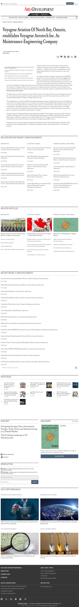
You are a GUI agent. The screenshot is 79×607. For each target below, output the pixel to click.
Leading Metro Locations (7, 591)
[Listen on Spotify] (19, 457)
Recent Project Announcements (13, 22)
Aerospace (5, 144)
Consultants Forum (6, 3)
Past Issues (75, 421)
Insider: (17, 469)
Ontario (65, 78)
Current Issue (5, 574)
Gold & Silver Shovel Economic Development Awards (13, 586)
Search (44, 14)
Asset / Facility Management (47, 571)
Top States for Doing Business (8, 593)
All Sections (76, 17)
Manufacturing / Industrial (64, 144)
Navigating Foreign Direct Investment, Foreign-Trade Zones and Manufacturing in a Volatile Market (19, 429)
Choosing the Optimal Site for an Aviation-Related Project (18, 73)
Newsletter (5, 571)
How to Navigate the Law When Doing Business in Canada (19, 78)
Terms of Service (52, 605)
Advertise (14, 3)
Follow (35, 14)
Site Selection (44, 575)
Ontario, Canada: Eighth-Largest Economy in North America (19, 80)
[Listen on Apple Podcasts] (19, 454)
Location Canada (33, 144)
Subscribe (70, 3)
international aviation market (14, 90)
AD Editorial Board (61, 17)
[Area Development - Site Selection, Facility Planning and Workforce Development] (39, 9)
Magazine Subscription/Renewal (11, 567)
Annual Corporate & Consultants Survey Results (12, 588)
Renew (76, 3)
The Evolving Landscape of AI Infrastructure (14, 436)
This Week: (19, 473)
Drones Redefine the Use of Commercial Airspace (17, 76)
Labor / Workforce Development (48, 573)
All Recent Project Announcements (10, 367)
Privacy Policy (44, 605)
